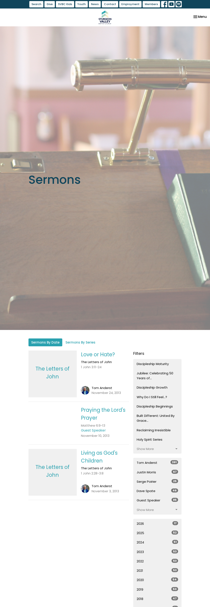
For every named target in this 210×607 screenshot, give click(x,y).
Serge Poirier (157, 481)
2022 (157, 561)
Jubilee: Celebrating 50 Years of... (155, 375)
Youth (81, 4)
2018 (157, 598)
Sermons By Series (80, 342)
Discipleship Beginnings (155, 406)
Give (50, 4)
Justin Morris (157, 472)
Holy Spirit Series (149, 439)
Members (151, 4)
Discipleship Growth (152, 387)
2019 (157, 589)
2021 (157, 570)
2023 (157, 551)
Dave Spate (157, 490)
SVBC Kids (65, 4)
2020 (157, 579)
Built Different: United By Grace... (156, 418)
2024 (157, 542)
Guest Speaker (157, 500)
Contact (110, 4)
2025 (157, 533)
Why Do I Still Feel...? (152, 397)
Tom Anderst (157, 462)
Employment (130, 4)
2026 (157, 523)
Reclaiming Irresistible (154, 430)
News (95, 4)
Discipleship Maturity (153, 364)
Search (36, 4)
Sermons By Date (45, 342)
